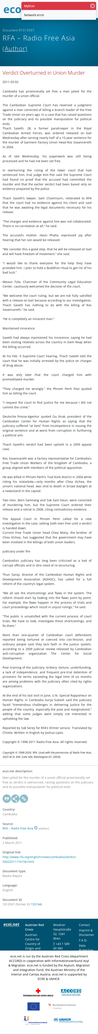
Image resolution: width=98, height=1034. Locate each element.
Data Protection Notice (86, 950)
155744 (36, 904)
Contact (84, 925)
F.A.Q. (83, 940)
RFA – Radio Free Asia (20, 828)
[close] (92, 6)
